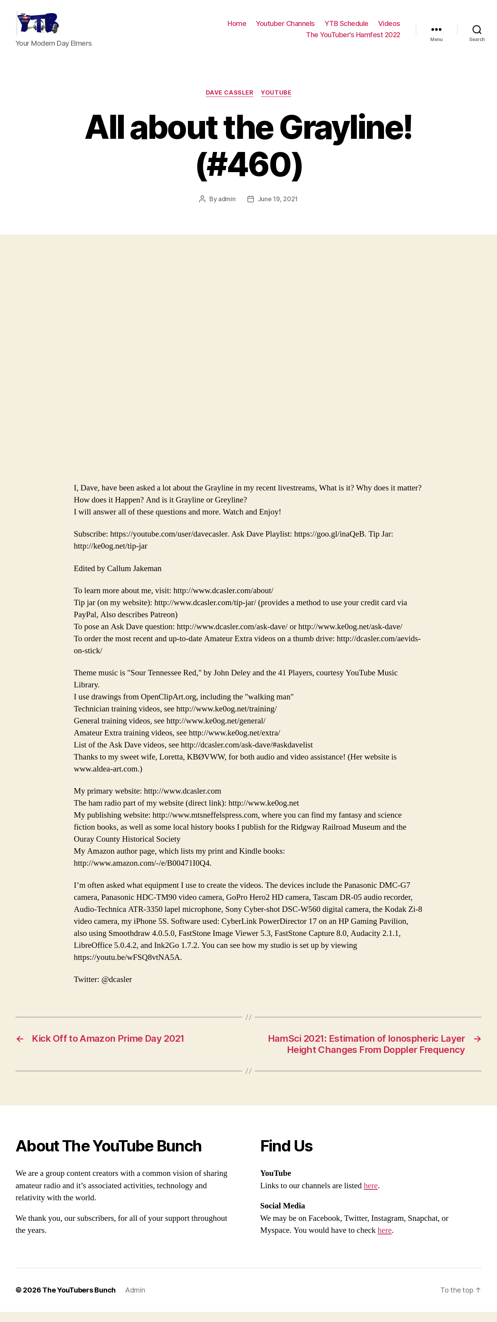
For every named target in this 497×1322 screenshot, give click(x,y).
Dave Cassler (230, 103)
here (371, 1196)
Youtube (276, 103)
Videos (389, 28)
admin (227, 209)
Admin (135, 1300)
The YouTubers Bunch (79, 1300)
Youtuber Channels (285, 28)
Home (237, 28)
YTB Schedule (346, 28)
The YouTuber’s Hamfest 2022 (353, 40)
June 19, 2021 (278, 209)
